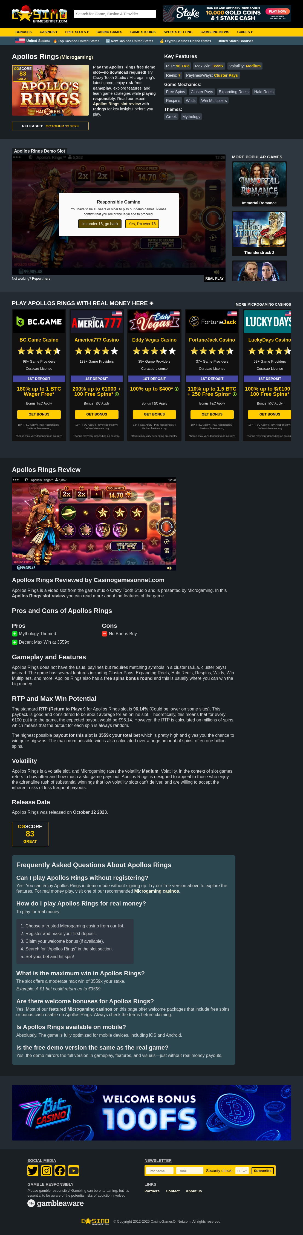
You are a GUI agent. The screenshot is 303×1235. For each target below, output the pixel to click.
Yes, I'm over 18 (142, 224)
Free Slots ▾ (77, 32)
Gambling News (215, 32)
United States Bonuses (235, 41)
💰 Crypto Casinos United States (185, 41)
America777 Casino (96, 339)
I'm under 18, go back (100, 224)
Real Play (214, 278)
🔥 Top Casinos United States (76, 41)
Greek (171, 116)
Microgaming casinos (156, 891)
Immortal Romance (259, 203)
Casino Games (109, 32)
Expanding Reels (234, 92)
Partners (152, 1191)
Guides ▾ (244, 32)
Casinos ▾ (48, 32)
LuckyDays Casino (269, 339)
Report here (41, 278)
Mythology (191, 116)
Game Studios (143, 32)
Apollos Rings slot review (117, 104)
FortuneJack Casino (212, 339)
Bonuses (24, 32)
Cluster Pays (202, 92)
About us (194, 1191)
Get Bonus (38, 414)
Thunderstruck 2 (259, 252)
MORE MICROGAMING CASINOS (263, 304)
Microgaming (76, 57)
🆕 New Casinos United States (129, 41)
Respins (173, 100)
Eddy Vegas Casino (154, 339)
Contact (173, 1191)
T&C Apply (30, 424)
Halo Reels (263, 92)
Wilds (190, 100)
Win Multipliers (214, 100)
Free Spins (175, 92)
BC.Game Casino (39, 339)
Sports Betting (178, 32)
